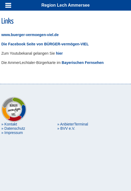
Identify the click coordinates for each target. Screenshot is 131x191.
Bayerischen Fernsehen (82, 62)
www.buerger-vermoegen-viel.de (30, 35)
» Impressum (12, 133)
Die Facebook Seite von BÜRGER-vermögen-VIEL (45, 44)
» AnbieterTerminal (72, 124)
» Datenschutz (13, 128)
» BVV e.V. (66, 128)
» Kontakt (9, 124)
